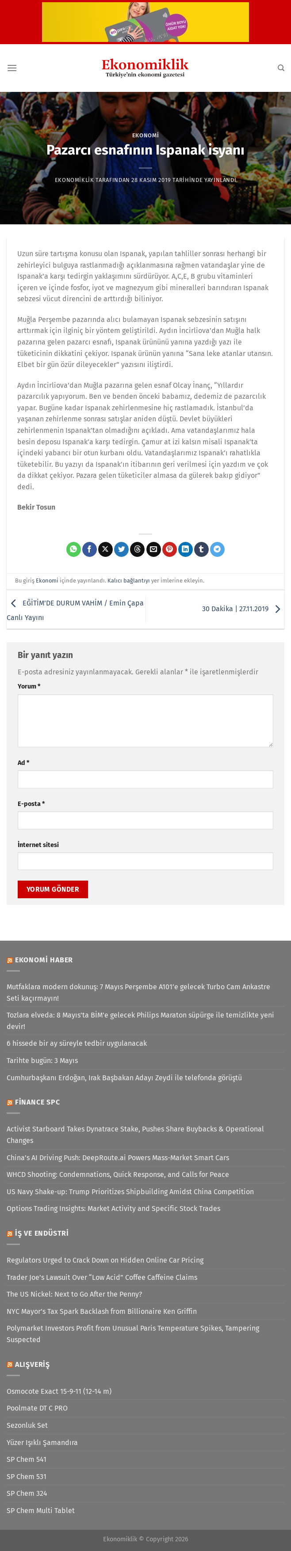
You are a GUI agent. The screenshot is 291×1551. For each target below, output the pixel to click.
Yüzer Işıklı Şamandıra (42, 1442)
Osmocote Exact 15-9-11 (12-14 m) (59, 1391)
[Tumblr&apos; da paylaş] (201, 549)
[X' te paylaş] (105, 549)
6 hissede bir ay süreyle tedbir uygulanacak (77, 1043)
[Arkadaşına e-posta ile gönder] (153, 549)
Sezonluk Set (27, 1425)
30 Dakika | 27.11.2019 (243, 609)
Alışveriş (32, 1364)
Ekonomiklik (74, 180)
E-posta (31, 804)
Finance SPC (37, 1102)
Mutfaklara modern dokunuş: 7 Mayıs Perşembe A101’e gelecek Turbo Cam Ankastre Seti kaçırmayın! (138, 992)
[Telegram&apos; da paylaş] (217, 549)
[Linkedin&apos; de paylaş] (185, 549)
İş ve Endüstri (42, 1233)
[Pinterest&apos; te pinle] (169, 549)
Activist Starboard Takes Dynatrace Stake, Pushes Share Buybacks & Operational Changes (135, 1135)
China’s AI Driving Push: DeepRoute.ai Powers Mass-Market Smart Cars (118, 1158)
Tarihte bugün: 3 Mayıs (42, 1060)
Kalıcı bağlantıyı (128, 580)
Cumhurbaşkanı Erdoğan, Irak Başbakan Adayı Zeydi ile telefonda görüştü (124, 1078)
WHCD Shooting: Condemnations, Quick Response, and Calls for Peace (118, 1174)
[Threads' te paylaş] (137, 549)
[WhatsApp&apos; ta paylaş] (73, 549)
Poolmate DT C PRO (37, 1408)
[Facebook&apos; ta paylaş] (89, 549)
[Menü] (12, 68)
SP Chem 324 (27, 1493)
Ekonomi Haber (44, 960)
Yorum (29, 686)
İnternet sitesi (38, 845)
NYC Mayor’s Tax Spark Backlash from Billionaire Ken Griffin (102, 1311)
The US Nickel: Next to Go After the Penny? (74, 1294)
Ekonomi (145, 135)
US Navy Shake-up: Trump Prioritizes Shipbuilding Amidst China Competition (130, 1192)
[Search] (281, 68)
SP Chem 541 (26, 1459)
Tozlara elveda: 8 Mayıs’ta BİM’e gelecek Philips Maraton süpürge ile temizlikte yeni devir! (140, 1021)
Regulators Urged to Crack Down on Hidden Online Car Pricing (105, 1260)
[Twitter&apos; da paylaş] (121, 549)
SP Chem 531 (26, 1476)
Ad (23, 763)
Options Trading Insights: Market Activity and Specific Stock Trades (113, 1208)
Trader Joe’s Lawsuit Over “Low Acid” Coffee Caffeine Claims (102, 1277)
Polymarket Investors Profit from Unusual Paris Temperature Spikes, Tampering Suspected (133, 1334)
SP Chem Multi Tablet (41, 1510)
